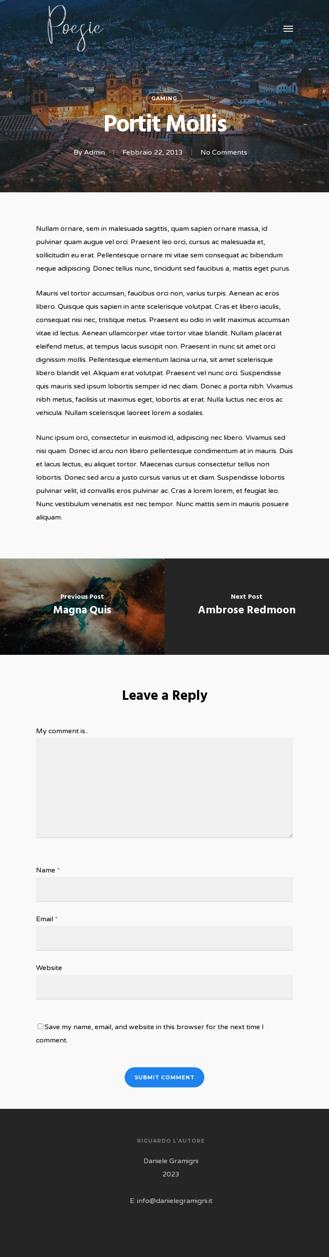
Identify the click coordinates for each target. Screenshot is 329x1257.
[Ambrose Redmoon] (246, 606)
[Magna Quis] (82, 606)
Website (49, 968)
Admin (94, 152)
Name (48, 870)
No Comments (223, 152)
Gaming (164, 98)
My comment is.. (62, 731)
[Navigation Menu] (288, 28)
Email (47, 919)
